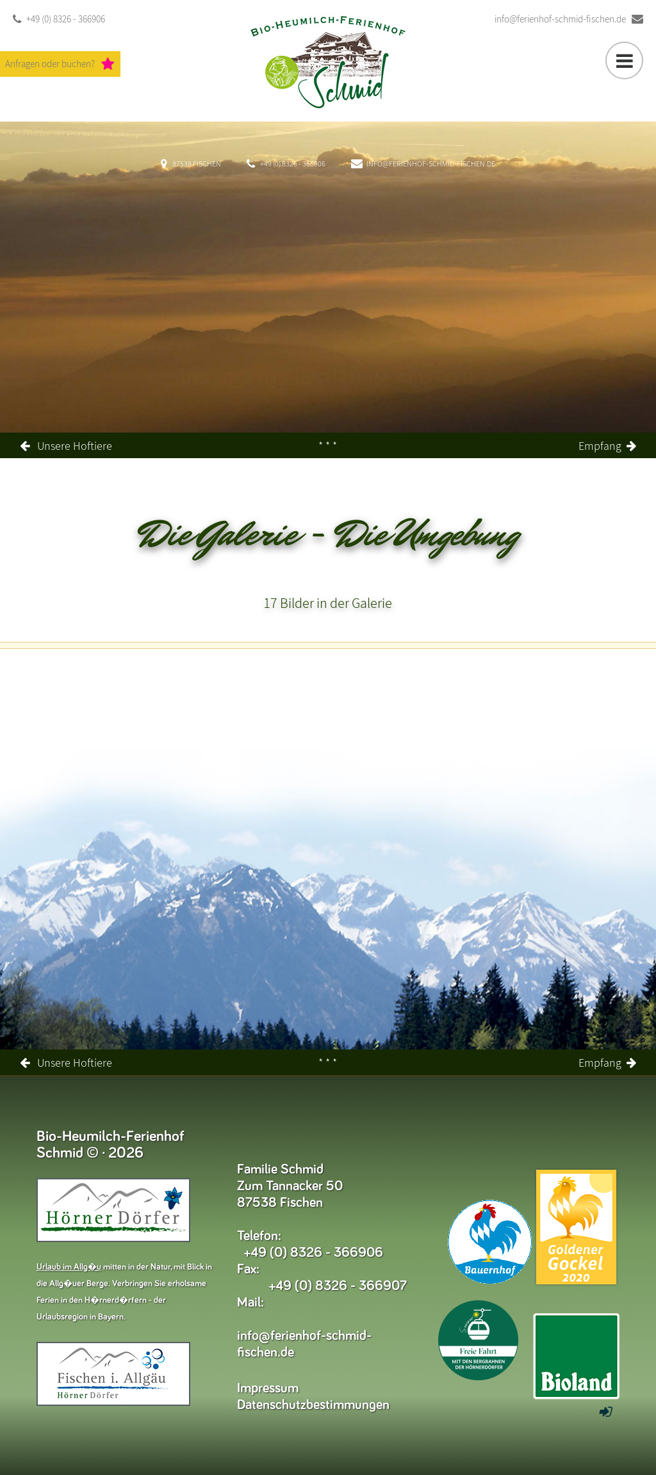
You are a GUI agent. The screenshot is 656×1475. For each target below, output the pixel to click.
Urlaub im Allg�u (69, 1267)
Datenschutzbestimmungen (313, 1405)
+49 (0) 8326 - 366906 (59, 19)
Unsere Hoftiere (74, 445)
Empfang (599, 445)
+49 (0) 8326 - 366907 (338, 1286)
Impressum (268, 1389)
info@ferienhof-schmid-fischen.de (569, 19)
